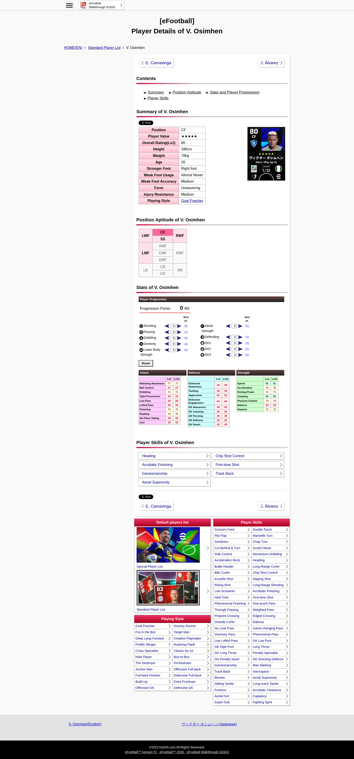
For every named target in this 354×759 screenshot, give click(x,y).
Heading (149, 456)
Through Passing (226, 610)
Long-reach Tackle (266, 684)
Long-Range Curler (266, 566)
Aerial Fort (221, 696)
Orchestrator (182, 663)
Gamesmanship (154, 473)
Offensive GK (144, 688)
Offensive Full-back (187, 669)
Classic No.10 (183, 651)
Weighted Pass (263, 610)
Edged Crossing (264, 616)
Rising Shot (222, 585)
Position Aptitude (187, 92)
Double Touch (262, 529)
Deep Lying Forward (149, 638)
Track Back (224, 473)
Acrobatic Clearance (267, 690)
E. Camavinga (158, 63)
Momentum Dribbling (267, 554)
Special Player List (168, 547)
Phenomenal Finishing (230, 603)
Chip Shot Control (230, 456)
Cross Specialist (146, 651)
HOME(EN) (73, 48)
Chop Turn (260, 541)
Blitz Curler (222, 572)
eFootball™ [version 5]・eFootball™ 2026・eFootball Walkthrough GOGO (177, 752)
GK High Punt (224, 647)
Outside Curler (224, 622)
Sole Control (223, 554)
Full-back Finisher (147, 675)
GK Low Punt (262, 640)
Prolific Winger (145, 644)
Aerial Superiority (156, 482)
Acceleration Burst (227, 560)
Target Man (182, 632)
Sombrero (221, 541)
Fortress (220, 690)
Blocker (219, 677)
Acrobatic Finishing (157, 465)
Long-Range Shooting (268, 585)
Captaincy (260, 696)
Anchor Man (143, 669)
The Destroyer (145, 663)
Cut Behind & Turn (227, 548)
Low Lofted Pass (226, 640)
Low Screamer (224, 591)
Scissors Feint (224, 529)
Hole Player (143, 657)
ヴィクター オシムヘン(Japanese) (209, 724)
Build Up (141, 681)
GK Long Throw (225, 653)
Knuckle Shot (223, 579)
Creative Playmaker (187, 638)
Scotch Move (262, 548)
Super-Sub (222, 702)
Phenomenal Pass (266, 634)
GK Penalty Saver (227, 659)
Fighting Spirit (262, 702)
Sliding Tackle (224, 684)
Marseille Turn (263, 535)
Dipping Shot (262, 579)
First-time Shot (227, 465)
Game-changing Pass (268, 628)
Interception (261, 671)
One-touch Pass (264, 603)
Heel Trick (221, 597)
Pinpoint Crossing (226, 616)
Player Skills (158, 98)
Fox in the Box (145, 632)
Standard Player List (104, 48)
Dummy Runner (185, 626)
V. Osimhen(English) (85, 724)
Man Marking (262, 665)
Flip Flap (220, 535)
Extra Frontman (185, 681)
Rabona (258, 622)
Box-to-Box (181, 657)
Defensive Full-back (188, 675)
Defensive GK (183, 688)
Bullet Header (224, 566)
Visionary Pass (224, 634)
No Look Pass (224, 628)
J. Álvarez (269, 63)
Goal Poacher (192, 201)
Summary (156, 92)
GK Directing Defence (268, 659)
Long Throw (261, 647)
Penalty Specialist (265, 653)
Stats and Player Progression (234, 92)
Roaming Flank (184, 644)
